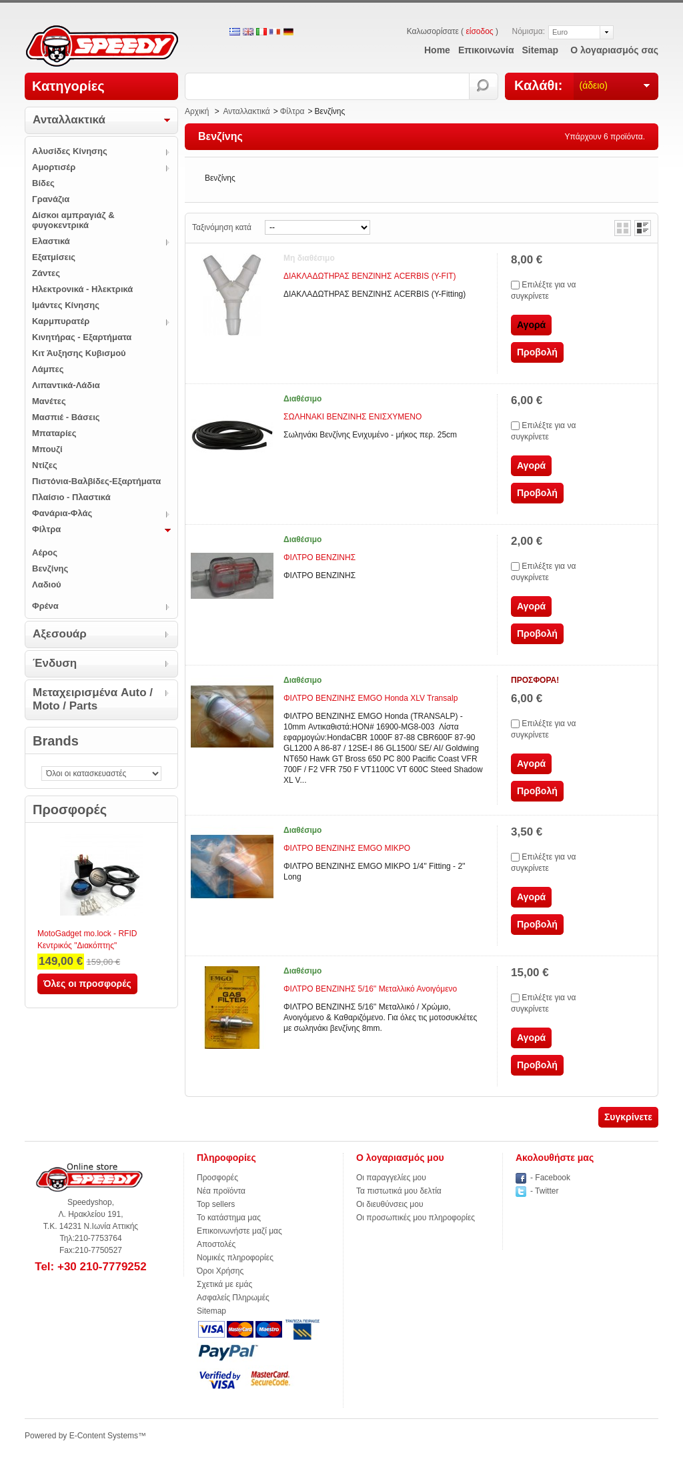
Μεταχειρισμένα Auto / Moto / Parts (93, 699)
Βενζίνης (50, 568)
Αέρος (44, 552)
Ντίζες (44, 465)
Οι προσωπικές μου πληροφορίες (415, 1217)
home (437, 50)
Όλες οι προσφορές (87, 983)
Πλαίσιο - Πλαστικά (71, 497)
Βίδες (43, 183)
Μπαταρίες (54, 433)
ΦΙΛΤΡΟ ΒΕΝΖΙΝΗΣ (319, 557)
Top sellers (216, 1204)
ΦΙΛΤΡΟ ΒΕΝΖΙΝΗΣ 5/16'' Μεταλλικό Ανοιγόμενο (370, 989)
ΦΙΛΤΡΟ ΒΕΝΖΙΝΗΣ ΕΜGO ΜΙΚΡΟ (346, 848)
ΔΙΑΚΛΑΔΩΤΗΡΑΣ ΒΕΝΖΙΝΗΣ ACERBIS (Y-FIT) (369, 276)
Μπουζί (47, 449)
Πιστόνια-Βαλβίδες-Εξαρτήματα (96, 481)
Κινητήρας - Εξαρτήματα (81, 337)
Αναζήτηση (484, 86)
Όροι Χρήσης (220, 1271)
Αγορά (531, 465)
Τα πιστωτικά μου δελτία (399, 1191)
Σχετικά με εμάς (224, 1284)
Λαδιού (46, 584)
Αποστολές (216, 1244)
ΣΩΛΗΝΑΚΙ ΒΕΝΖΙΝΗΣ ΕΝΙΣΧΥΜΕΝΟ (352, 416)
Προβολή (537, 352)
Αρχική (197, 111)
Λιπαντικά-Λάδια (66, 385)
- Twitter (544, 1191)
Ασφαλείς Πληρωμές (233, 1297)
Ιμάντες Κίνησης (65, 305)
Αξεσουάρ (60, 633)
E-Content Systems (103, 1435)
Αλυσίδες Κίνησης (69, 151)
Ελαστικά (51, 241)
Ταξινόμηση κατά (221, 227)
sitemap (540, 50)
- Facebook (550, 1177)
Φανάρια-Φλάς (62, 513)
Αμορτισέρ (53, 167)
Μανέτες (49, 401)
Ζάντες (46, 273)
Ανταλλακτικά (69, 119)
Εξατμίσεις (53, 257)
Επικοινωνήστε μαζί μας (239, 1231)
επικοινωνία (486, 50)
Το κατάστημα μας (229, 1217)
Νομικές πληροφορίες (235, 1257)
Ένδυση (55, 663)
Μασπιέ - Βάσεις (66, 417)
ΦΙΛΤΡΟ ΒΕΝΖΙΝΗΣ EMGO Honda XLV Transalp (370, 698)
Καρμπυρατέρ (60, 321)
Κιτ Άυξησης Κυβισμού (79, 353)
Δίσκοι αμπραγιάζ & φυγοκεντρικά (73, 220)
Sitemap (211, 1311)
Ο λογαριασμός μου (400, 1157)
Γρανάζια (50, 199)
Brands (56, 741)
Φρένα (45, 606)
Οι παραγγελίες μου (391, 1177)
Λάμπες (48, 369)
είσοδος (479, 31)
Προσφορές (70, 809)
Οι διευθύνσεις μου (390, 1204)
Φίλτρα (46, 529)
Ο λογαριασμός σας (614, 50)
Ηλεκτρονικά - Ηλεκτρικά (82, 289)
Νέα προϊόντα (221, 1191)
